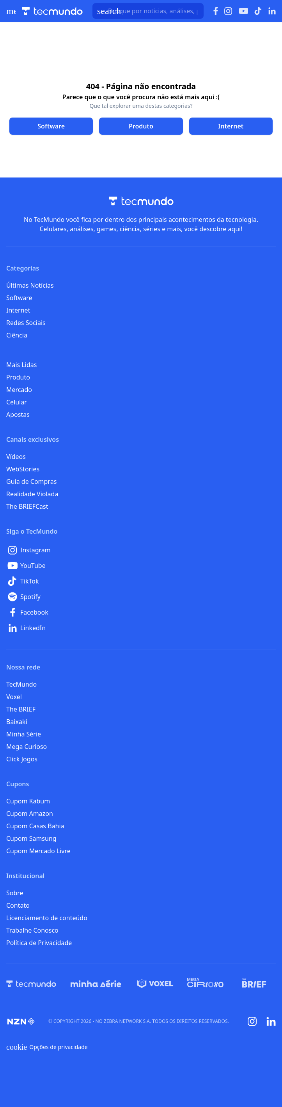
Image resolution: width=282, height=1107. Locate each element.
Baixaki (16, 721)
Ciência (16, 335)
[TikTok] (141, 581)
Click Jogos (21, 759)
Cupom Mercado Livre (38, 851)
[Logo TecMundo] (52, 11)
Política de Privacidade (39, 942)
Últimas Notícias (30, 285)
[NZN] (21, 1021)
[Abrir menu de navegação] (11, 11)
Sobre (14, 893)
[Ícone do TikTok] (258, 11)
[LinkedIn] (141, 628)
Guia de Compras (31, 481)
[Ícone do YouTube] (243, 11)
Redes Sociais (26, 322)
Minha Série (23, 734)
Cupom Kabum (28, 801)
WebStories (22, 469)
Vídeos (16, 456)
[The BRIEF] (254, 983)
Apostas (18, 414)
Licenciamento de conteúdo (46, 918)
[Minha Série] (96, 983)
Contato (18, 905)
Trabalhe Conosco (32, 930)
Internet (18, 310)
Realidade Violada (32, 494)
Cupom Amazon (29, 813)
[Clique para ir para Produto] (141, 126)
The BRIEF (20, 709)
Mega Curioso (26, 746)
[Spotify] (141, 596)
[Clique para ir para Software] (51, 126)
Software (19, 297)
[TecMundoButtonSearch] (148, 11)
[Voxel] (155, 983)
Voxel (14, 696)
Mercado (19, 389)
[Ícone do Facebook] (215, 11)
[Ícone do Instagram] (228, 11)
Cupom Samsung (31, 838)
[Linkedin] (271, 1021)
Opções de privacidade (47, 1047)
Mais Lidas (21, 364)
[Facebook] (141, 612)
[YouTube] (141, 565)
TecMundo (21, 684)
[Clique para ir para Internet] (231, 126)
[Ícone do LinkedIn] (272, 10)
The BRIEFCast (27, 506)
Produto (18, 377)
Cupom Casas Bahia (35, 826)
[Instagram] (141, 550)
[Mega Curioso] (205, 983)
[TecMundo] (31, 983)
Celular (16, 402)
